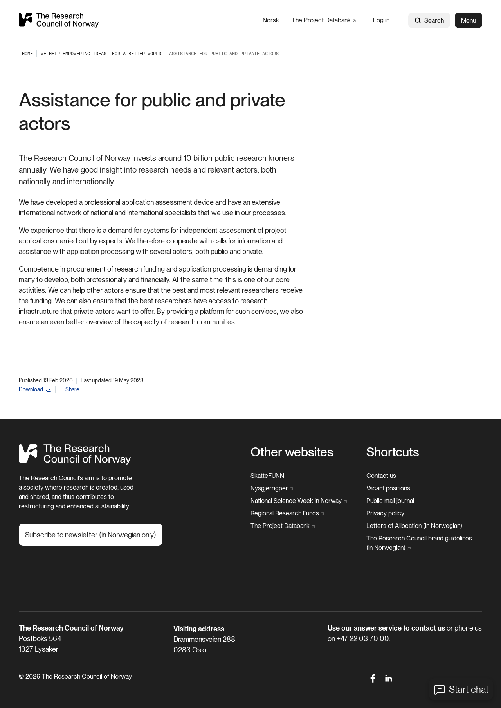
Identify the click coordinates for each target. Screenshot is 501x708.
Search (429, 20)
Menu (468, 20)
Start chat (468, 689)
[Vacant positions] (388, 488)
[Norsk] (271, 20)
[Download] (35, 390)
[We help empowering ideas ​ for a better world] (101, 53)
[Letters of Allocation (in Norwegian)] (414, 526)
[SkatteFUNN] (267, 476)
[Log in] (381, 20)
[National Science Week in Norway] (298, 501)
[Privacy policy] (385, 513)
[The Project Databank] (324, 20)
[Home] (75, 462)
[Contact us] (381, 476)
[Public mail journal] (390, 501)
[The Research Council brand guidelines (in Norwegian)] (422, 543)
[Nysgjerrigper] (271, 488)
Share (72, 389)
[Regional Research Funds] (287, 513)
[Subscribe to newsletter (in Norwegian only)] (90, 535)
